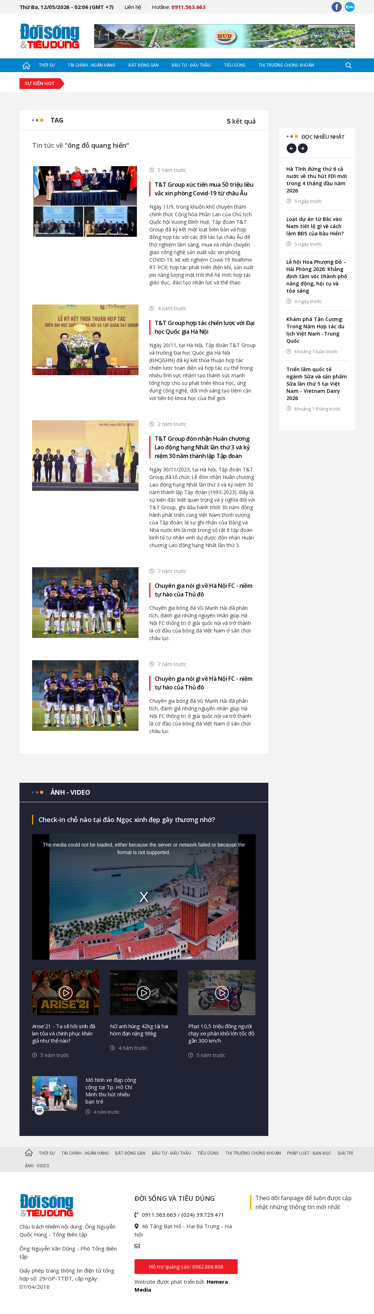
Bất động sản (143, 65)
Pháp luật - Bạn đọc (309, 1153)
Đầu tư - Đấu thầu (191, 65)
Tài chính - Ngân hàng (91, 65)
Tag (56, 120)
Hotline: (179, 6)
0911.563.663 (159, 1214)
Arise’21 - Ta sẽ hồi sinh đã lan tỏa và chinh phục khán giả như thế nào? (64, 1033)
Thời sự (47, 65)
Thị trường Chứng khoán (286, 65)
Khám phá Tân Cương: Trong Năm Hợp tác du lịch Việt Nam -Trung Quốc (315, 330)
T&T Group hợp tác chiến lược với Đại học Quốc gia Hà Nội (205, 327)
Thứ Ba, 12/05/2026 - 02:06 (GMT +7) (66, 6)
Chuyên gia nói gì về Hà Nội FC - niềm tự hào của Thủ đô (203, 590)
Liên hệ (132, 6)
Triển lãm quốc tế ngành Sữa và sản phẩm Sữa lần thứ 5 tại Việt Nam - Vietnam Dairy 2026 (316, 383)
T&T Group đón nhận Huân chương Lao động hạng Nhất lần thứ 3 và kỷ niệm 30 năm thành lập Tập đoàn (202, 447)
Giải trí (345, 1153)
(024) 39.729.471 (202, 1214)
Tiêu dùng (235, 65)
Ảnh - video (70, 792)
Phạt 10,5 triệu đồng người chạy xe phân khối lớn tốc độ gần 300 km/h (221, 1033)
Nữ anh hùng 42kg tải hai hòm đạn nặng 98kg (139, 1029)
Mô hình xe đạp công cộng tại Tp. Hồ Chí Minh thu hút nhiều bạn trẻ (110, 1090)
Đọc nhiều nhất (323, 136)
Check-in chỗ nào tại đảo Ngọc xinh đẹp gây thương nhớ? (127, 819)
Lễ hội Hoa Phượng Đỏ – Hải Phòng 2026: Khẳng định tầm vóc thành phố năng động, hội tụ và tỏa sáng (316, 276)
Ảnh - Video (37, 1165)
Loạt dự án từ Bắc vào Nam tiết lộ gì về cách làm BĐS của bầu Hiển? (315, 226)
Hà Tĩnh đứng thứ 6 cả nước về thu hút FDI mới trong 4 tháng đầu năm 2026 (316, 179)
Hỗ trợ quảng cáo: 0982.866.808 (186, 1266)
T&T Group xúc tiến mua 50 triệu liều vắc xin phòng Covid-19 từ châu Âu (204, 189)
